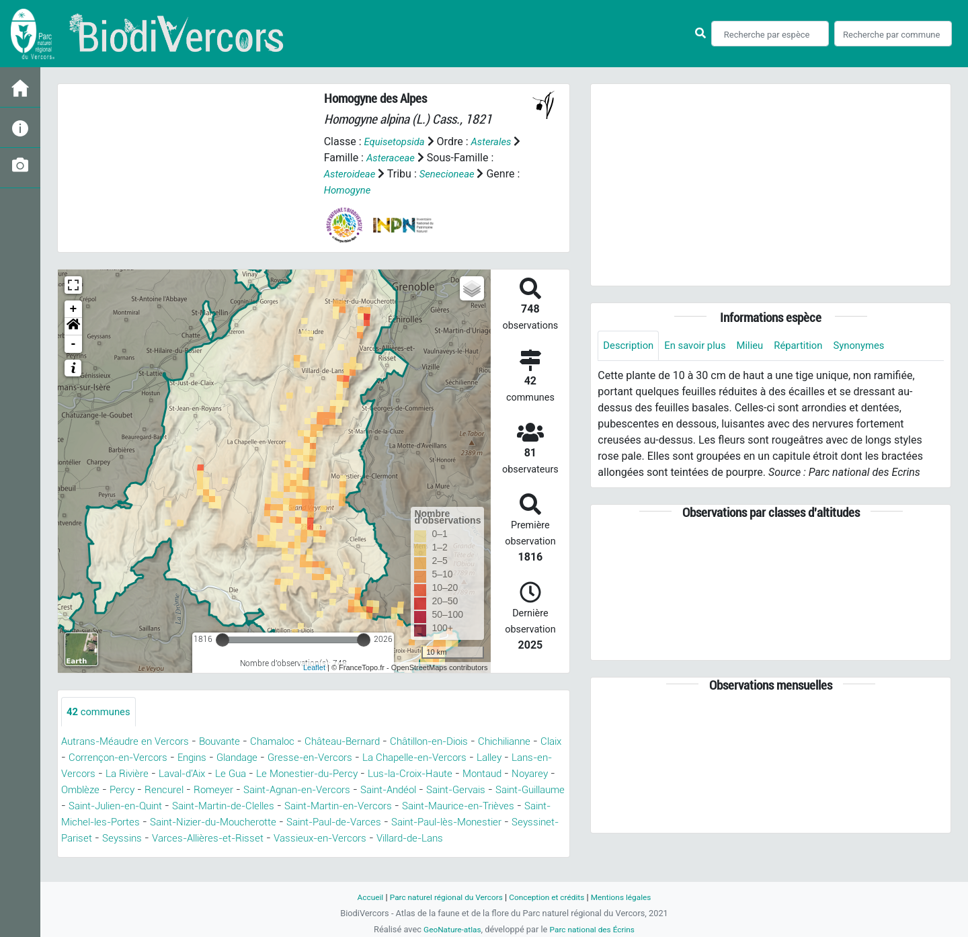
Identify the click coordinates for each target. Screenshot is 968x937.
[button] (73, 326)
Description (630, 345)
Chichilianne (90, 758)
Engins (294, 758)
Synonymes (875, 345)
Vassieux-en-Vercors (150, 855)
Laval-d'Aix (318, 774)
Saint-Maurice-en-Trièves (220, 823)
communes (101, 712)
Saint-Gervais (166, 807)
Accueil (360, 897)
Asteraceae (402, 157)
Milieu (759, 345)
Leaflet (314, 667)
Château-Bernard (361, 742)
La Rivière (258, 774)
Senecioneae (453, 173)
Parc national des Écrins (595, 929)
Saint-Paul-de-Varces (113, 839)
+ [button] (73, 309)
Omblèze (251, 790)
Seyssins (421, 839)
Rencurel (339, 790)
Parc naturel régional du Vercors (441, 897)
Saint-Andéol (92, 807)
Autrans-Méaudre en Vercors (129, 742)
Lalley (121, 774)
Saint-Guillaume (248, 807)
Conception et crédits (549, 897)
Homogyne (354, 190)
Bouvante (229, 742)
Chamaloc (286, 742)
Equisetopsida (397, 141)
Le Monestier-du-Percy (453, 774)
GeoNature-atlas (448, 929)
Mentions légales (629, 897)
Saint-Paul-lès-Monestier (235, 839)
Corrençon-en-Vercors (215, 758)
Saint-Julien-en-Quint (349, 807)
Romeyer (390, 790)
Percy (295, 790)
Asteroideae (352, 173)
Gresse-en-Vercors (420, 758)
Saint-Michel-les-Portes (348, 823)
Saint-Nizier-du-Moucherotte (484, 823)
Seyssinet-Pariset (348, 839)
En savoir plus (701, 345)
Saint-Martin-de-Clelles (468, 807)
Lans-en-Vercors (185, 774)
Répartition (811, 345)
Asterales (498, 141)
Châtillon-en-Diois (455, 742)
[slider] (222, 640)
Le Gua (372, 774)
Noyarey (201, 790)
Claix (141, 758)
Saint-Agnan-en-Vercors (479, 790)
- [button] (73, 344)
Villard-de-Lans (247, 855)
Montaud (149, 790)
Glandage (343, 758)
